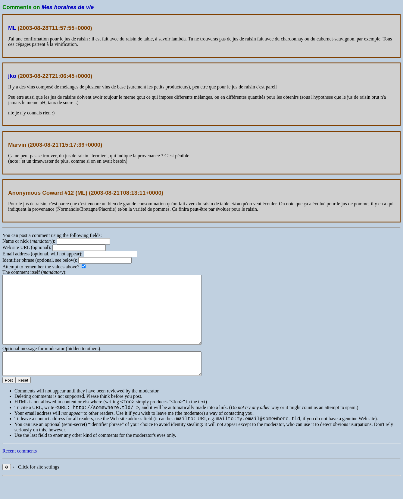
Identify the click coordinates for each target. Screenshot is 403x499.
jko (12, 76)
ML (12, 28)
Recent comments (19, 471)
